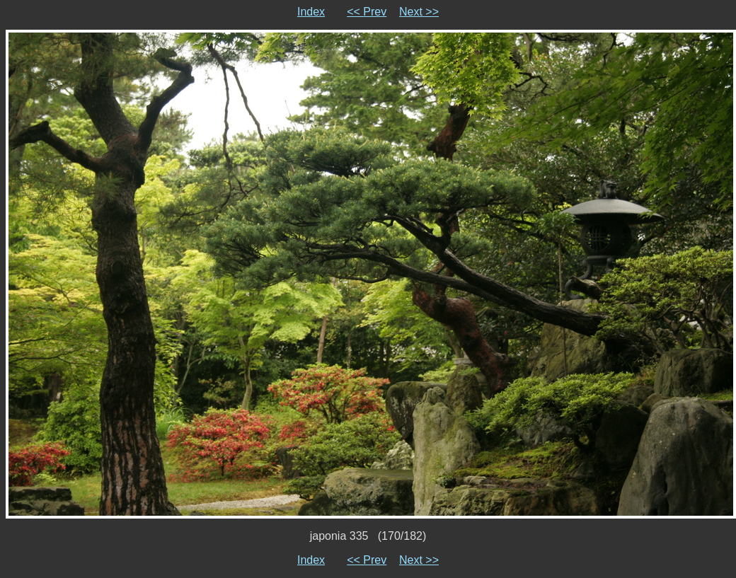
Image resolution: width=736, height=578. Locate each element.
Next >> (419, 12)
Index (311, 12)
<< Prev (366, 12)
